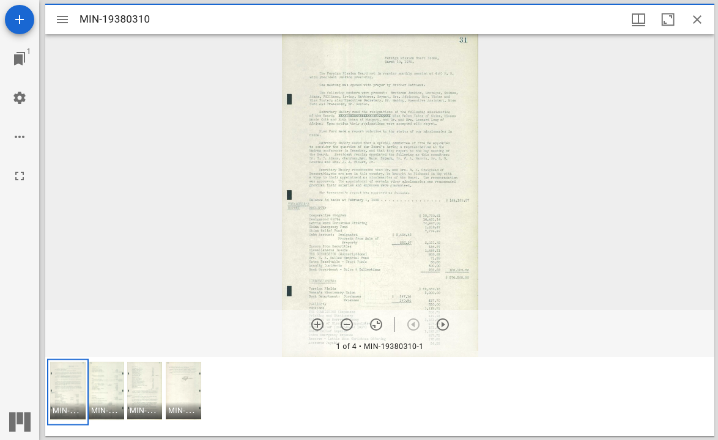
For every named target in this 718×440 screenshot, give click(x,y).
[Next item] (442, 324)
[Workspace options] (19, 137)
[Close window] (697, 19)
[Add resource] (19, 19)
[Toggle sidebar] (62, 19)
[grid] (379, 396)
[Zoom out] (346, 324)
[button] (68, 392)
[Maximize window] (668, 19)
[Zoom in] (317, 324)
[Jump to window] (19, 58)
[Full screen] (19, 176)
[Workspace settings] (19, 97)
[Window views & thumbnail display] (638, 19)
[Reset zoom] (376, 324)
